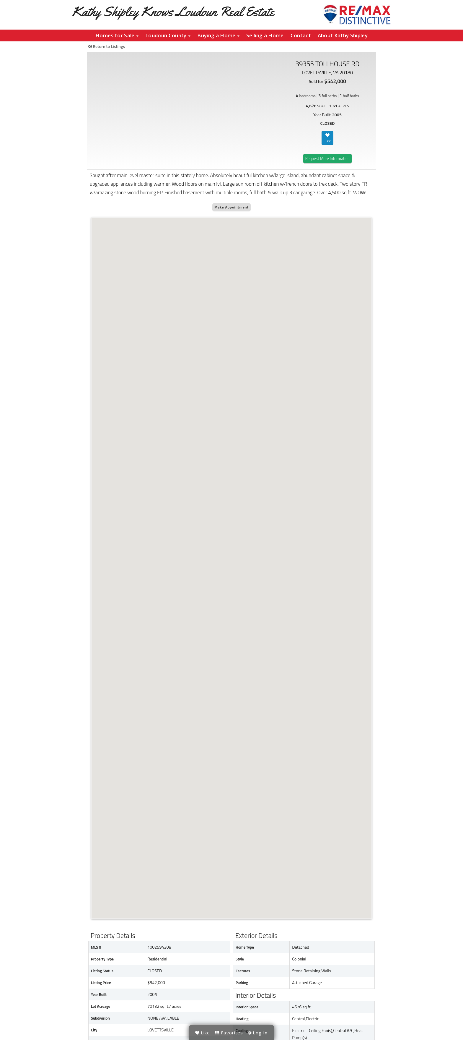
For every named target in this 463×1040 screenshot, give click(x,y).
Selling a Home (264, 35)
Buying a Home (218, 35)
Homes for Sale (116, 35)
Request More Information (327, 158)
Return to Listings (106, 46)
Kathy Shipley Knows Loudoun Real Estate (173, 11)
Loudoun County (167, 35)
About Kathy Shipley (343, 35)
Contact (301, 35)
